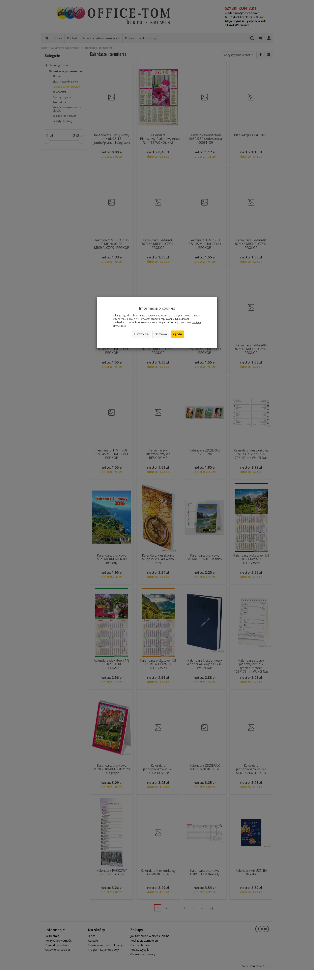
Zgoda (177, 334)
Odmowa (161, 334)
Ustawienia (141, 334)
